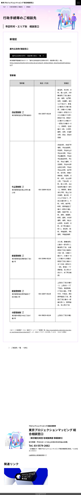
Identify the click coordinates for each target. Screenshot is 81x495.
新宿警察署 (16, 255)
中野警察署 (16, 312)
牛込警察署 (16, 186)
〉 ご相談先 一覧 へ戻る (18, 347)
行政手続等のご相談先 (16, 7)
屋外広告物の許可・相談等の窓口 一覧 (29, 56)
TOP (4, 7)
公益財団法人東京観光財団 (37, 455)
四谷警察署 (16, 112)
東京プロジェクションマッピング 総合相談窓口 (17, 2)
